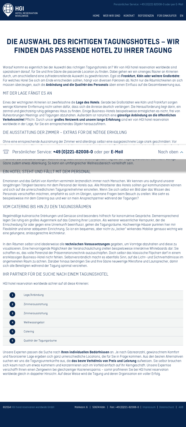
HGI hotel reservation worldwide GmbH (32, 407)
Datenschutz (166, 407)
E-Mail (179, 4)
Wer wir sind (111, 16)
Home (96, 16)
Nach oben (168, 152)
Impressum (149, 407)
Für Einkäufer (167, 16)
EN (181, 16)
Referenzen (146, 16)
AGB (181, 407)
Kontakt (129, 16)
